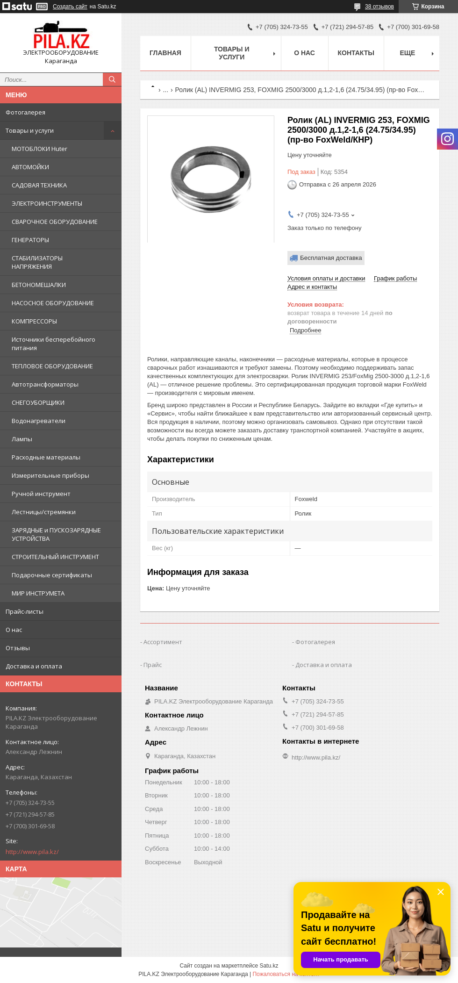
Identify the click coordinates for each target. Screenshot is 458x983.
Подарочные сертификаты (52, 575)
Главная (165, 53)
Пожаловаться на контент (285, 974)
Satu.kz (268, 965)
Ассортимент (162, 642)
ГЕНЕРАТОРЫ (30, 240)
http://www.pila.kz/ (32, 851)
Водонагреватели (38, 420)
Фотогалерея (25, 112)
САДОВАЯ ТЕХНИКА (39, 185)
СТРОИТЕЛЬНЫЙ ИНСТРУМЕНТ (55, 556)
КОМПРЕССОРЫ (34, 321)
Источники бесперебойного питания (53, 343)
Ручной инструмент (41, 493)
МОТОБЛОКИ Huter (39, 148)
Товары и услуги (30, 130)
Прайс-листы (24, 611)
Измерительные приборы (50, 475)
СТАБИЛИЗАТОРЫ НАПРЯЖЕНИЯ (37, 262)
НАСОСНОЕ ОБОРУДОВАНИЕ (53, 303)
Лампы (22, 439)
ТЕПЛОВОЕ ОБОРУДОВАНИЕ (52, 366)
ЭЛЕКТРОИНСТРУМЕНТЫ (47, 203)
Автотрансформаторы (45, 384)
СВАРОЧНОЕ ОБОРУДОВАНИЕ (55, 221)
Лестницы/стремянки (44, 512)
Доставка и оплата (34, 666)
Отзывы (18, 648)
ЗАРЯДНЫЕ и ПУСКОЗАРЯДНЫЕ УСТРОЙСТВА (56, 534)
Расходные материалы (46, 457)
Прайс (152, 664)
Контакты (356, 53)
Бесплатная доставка (331, 257)
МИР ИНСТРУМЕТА (38, 593)
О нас (14, 629)
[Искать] (112, 79)
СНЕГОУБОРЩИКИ (38, 402)
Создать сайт (70, 6)
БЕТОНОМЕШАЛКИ (39, 284)
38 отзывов (379, 6)
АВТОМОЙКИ (30, 167)
